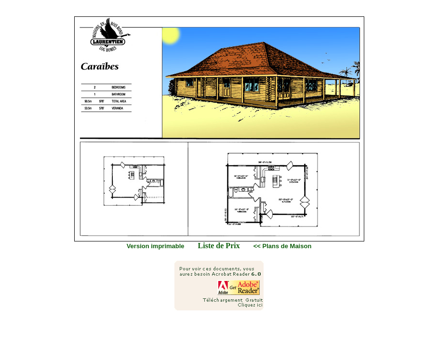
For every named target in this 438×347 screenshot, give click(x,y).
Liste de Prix (219, 245)
